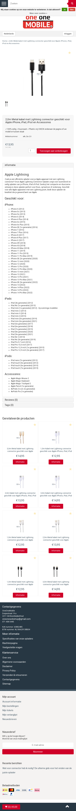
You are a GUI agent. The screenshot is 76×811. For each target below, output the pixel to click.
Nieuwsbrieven (9, 719)
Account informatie (11, 701)
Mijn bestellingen (10, 706)
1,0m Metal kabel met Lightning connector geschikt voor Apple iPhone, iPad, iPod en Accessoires (20, 540)
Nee (72, 10)
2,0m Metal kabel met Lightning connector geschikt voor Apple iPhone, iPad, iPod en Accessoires (55, 540)
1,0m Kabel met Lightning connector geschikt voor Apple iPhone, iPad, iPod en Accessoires (56, 451)
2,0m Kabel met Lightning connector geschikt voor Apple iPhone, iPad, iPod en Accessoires (20, 495)
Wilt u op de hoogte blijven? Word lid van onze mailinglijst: (15, 737)
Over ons (6, 657)
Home (4, 41)
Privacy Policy (9, 670)
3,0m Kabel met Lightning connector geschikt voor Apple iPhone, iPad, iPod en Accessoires (56, 495)
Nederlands (9, 34)
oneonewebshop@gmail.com (16, 619)
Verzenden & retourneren (14, 675)
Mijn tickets (7, 710)
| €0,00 (11, 807)
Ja (64, 10)
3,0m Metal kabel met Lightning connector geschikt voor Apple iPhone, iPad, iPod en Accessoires (20, 451)
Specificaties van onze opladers (17, 638)
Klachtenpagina (9, 643)
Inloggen (68, 34)
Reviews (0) (11, 399)
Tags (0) (9, 405)
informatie (10, 165)
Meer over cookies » (38, 13)
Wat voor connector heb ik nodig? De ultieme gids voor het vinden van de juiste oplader (37, 770)
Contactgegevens (11, 679)
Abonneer (38, 752)
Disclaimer (7, 666)
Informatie (20, 462)
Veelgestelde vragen (12, 647)
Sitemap (6, 684)
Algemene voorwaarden (14, 662)
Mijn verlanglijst (9, 715)
